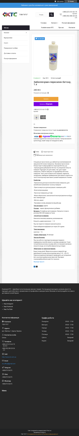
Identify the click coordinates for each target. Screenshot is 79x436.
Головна (43, 23)
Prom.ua (49, 430)
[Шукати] (51, 14)
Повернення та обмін (11, 48)
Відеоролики (8, 38)
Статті (6, 43)
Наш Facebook (8, 306)
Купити (46, 99)
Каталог (54, 23)
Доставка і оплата (10, 53)
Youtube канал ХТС (47, 27)
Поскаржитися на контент (35, 434)
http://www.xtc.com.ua (9, 357)
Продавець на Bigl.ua (40, 432)
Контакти (72, 27)
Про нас (61, 27)
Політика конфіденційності (50, 434)
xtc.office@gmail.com (8, 363)
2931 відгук (60, 1)
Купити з (46, 104)
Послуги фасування (68, 23)
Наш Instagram (8, 304)
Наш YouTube (8, 309)
